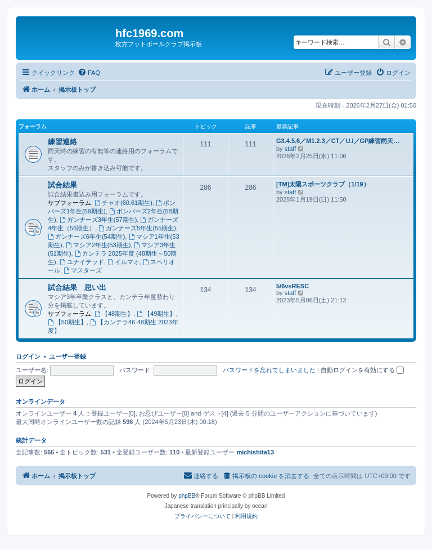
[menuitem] (89, 72)
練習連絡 (62, 141)
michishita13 (255, 452)
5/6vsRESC (292, 286)
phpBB (186, 496)
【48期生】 (113, 313)
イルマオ (123, 261)
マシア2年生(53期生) (98, 245)
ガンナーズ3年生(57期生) (98, 219)
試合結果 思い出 (77, 287)
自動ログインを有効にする (362, 370)
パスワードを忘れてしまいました (269, 370)
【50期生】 (67, 322)
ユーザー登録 (67, 356)
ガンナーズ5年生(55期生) (137, 228)
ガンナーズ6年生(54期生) (86, 236)
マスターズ (83, 270)
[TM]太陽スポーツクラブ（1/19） (323, 184)
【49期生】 (156, 313)
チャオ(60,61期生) (123, 202)
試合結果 (62, 185)
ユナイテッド (82, 261)
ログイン (28, 356)
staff (290, 148)
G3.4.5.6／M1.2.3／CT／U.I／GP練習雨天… (337, 140)
